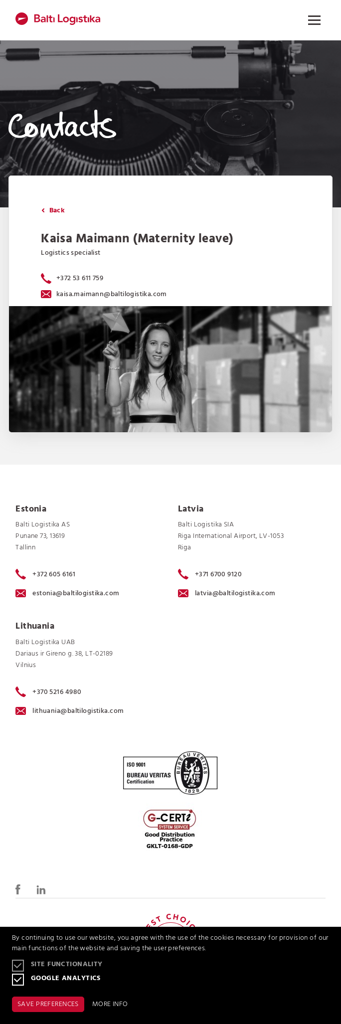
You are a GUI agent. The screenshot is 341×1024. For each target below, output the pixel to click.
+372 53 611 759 (79, 278)
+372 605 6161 (45, 574)
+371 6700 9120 (210, 574)
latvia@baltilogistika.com (227, 593)
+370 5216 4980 (48, 691)
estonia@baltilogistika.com (67, 593)
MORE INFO (110, 1004)
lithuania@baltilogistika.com (69, 711)
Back (53, 210)
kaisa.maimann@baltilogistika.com (104, 294)
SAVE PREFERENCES (48, 1004)
